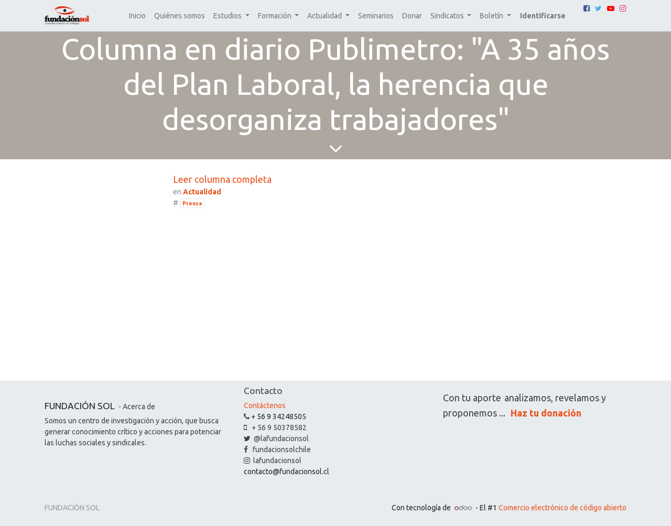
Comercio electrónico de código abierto (562, 507)
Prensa (192, 203)
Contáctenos (265, 405)
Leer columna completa (222, 179)
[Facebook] (586, 8)
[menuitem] (137, 16)
